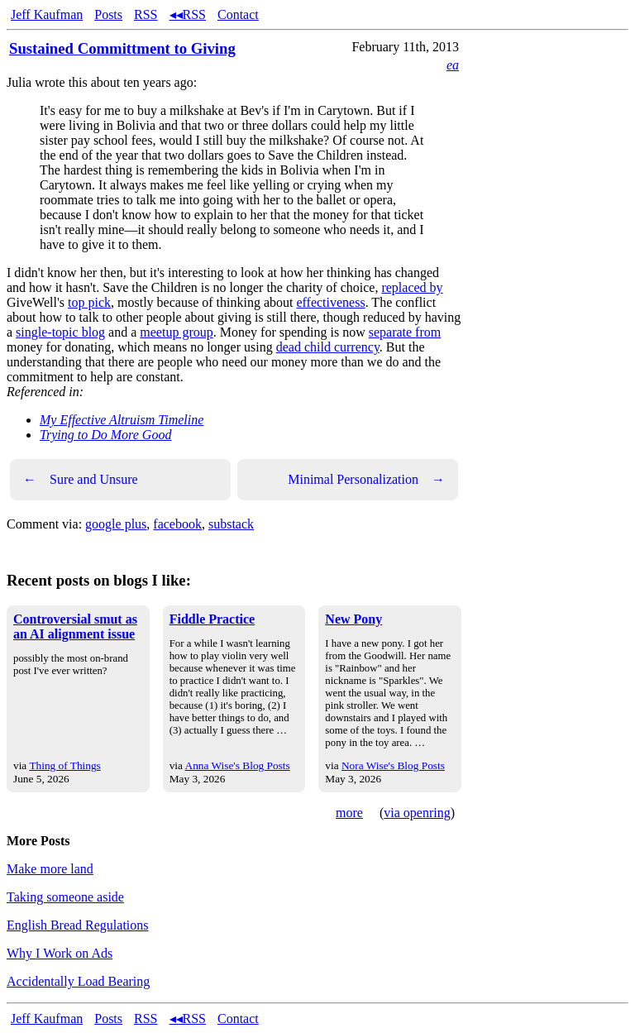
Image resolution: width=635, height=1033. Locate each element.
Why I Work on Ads (59, 953)
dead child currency (328, 347)
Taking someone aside (65, 897)
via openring (417, 813)
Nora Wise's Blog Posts (393, 765)
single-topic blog (60, 332)
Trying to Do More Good (105, 435)
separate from (405, 332)
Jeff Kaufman (47, 14)
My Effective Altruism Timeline (121, 420)
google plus (115, 524)
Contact (238, 14)
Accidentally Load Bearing (78, 981)
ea (452, 65)
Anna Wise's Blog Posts (237, 765)
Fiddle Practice (212, 619)
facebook (177, 524)
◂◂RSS (187, 14)
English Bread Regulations (78, 925)
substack (231, 524)
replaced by (411, 287)
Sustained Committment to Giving (122, 48)
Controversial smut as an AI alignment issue (75, 626)
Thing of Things (64, 765)
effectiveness (330, 302)
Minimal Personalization (366, 479)
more (349, 813)
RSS (145, 14)
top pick (89, 302)
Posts (108, 14)
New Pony (353, 619)
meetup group (176, 332)
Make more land (50, 869)
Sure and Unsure (80, 479)
